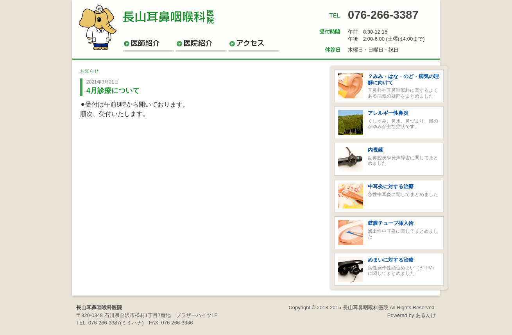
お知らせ (89, 71)
